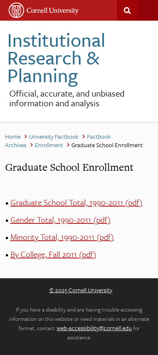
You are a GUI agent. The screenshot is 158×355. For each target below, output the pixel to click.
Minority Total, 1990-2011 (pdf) (62, 236)
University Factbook (54, 136)
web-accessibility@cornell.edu (94, 327)
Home (13, 136)
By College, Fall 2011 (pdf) (53, 254)
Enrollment (49, 144)
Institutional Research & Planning (56, 57)
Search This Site (127, 10)
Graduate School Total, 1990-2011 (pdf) (76, 202)
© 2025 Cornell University (80, 289)
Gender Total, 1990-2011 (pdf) (61, 219)
